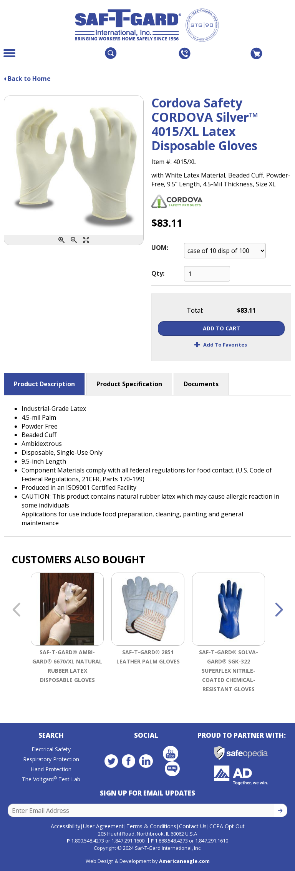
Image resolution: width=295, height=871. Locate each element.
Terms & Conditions (151, 826)
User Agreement (103, 826)
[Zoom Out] (73, 240)
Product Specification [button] (129, 384)
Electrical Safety (51, 749)
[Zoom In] (61, 240)
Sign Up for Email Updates (147, 793)
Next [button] (279, 610)
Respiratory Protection (51, 759)
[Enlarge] (86, 240)
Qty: (157, 273)
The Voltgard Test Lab (51, 779)
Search (51, 735)
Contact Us (193, 826)
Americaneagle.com (184, 861)
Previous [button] (16, 610)
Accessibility (65, 826)
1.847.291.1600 (127, 840)
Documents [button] (201, 384)
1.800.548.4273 (87, 840)
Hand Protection (51, 769)
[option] (67, 634)
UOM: (159, 247)
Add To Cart (221, 328)
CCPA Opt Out (227, 826)
